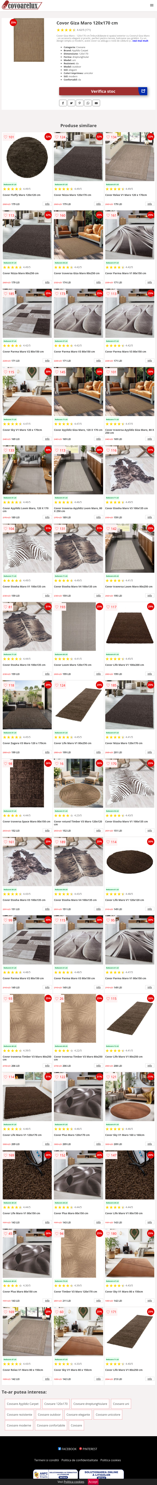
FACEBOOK (67, 1449)
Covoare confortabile (51, 1425)
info (47, 203)
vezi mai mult (140, 40)
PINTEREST (88, 1449)
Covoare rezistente (19, 1415)
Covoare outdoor (49, 1415)
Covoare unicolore (108, 1415)
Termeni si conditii (46, 1460)
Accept (93, 1482)
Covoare (76, 1425)
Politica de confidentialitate (79, 1460)
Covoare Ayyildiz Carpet (23, 1404)
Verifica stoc (119, 91)
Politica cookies (110, 1460)
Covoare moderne (19, 1425)
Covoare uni (121, 1404)
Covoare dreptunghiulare (90, 1404)
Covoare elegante (78, 1415)
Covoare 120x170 (56, 1404)
